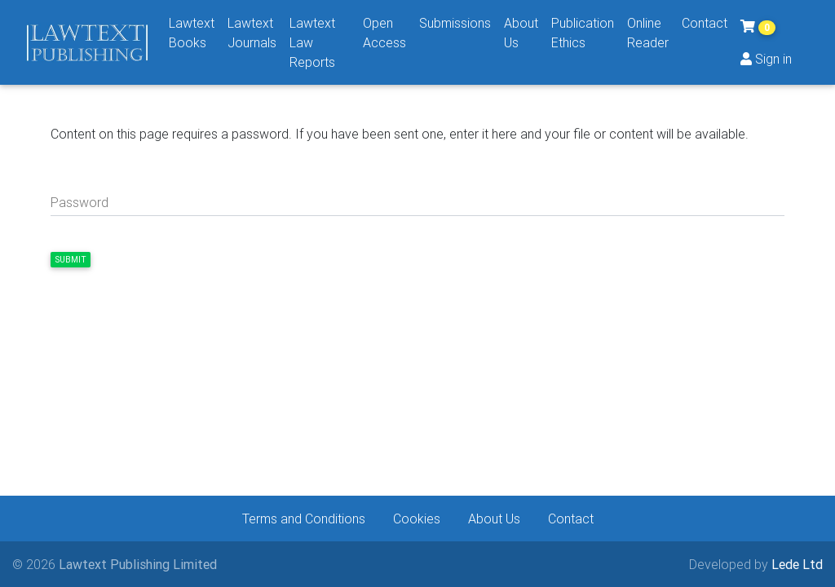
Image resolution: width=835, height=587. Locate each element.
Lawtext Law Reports (312, 42)
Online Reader (648, 33)
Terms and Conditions (303, 518)
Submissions (455, 23)
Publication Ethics (582, 33)
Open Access (384, 33)
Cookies (416, 518)
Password (79, 202)
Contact (704, 23)
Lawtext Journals (252, 33)
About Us (521, 33)
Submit (70, 259)
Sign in (766, 59)
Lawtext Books (191, 33)
